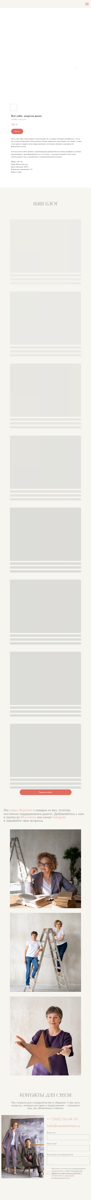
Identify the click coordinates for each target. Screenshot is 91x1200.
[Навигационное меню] (87, 4)
